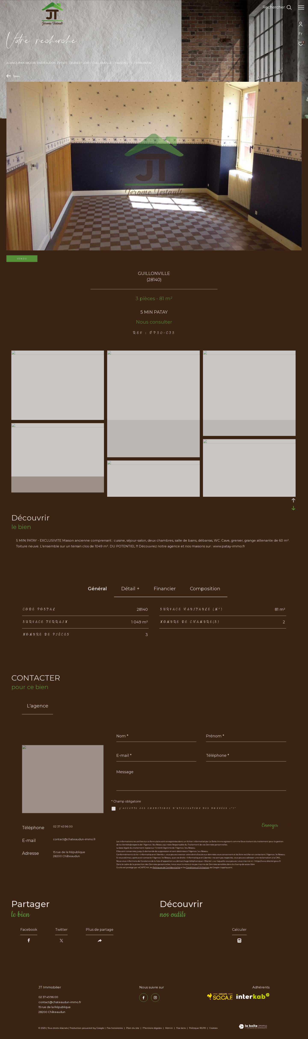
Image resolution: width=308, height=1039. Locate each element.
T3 (130, 62)
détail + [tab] (130, 589)
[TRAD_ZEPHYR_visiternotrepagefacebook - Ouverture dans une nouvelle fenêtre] (143, 997)
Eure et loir (80, 62)
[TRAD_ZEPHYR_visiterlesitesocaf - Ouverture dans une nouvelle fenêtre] (220, 996)
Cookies (213, 1028)
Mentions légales (152, 1028)
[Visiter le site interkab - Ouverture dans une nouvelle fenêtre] (253, 996)
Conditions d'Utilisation (197, 867)
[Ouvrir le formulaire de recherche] (277, 7)
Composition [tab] (205, 589)
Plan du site (133, 1028)
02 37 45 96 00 (63, 826)
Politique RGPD (197, 1028)
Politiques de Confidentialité (166, 867)
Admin (169, 1028)
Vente (63, 62)
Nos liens (181, 1028)
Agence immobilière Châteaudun (31, 62)
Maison (120, 62)
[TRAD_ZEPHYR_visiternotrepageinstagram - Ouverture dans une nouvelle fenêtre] (155, 997)
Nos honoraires (115, 1028)
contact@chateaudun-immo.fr (74, 839)
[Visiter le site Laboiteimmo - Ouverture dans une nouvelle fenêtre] (253, 1026)
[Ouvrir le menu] (301, 7)
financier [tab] (165, 589)
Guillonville (102, 62)
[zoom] (57, 354)
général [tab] (97, 589)
